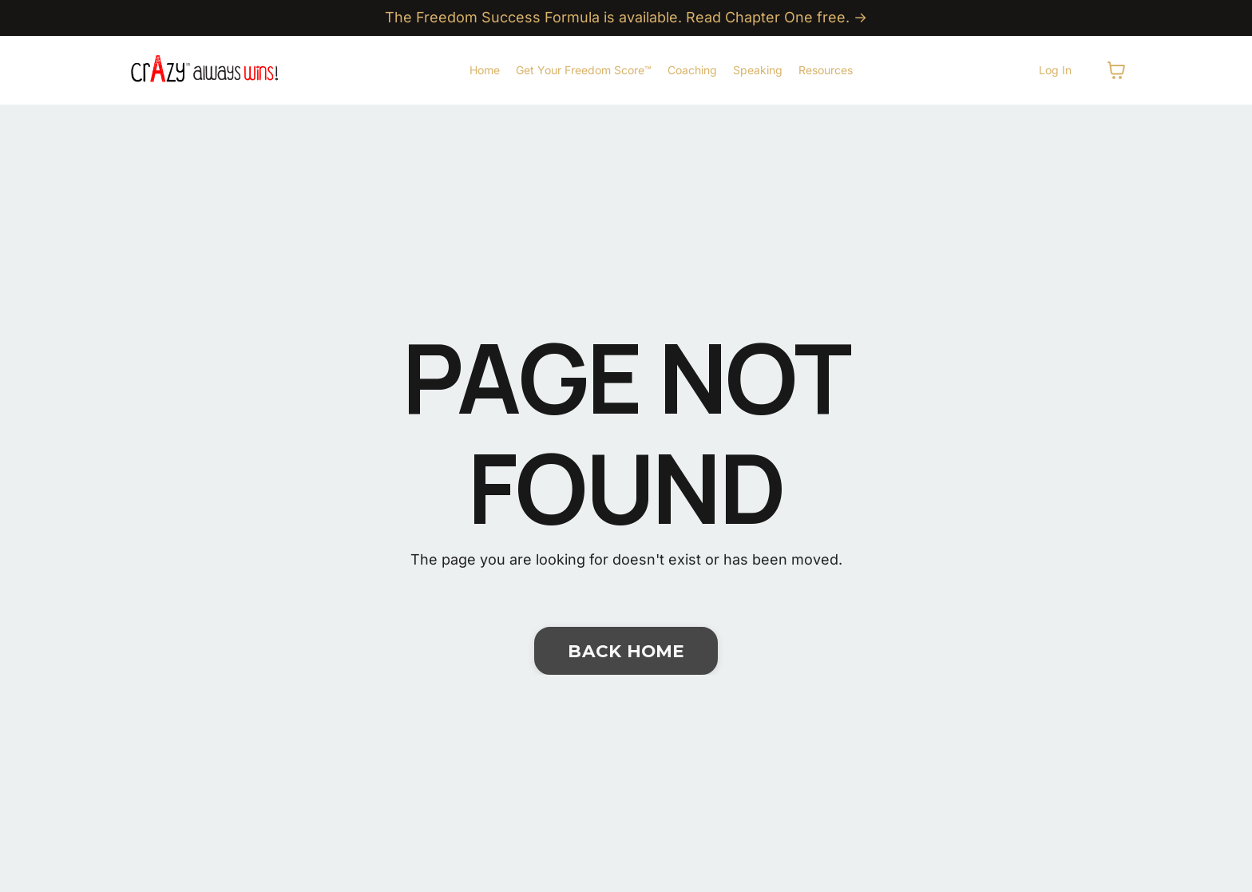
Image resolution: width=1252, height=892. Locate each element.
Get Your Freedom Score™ (584, 70)
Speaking (757, 70)
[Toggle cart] (1116, 70)
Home (485, 70)
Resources (825, 70)
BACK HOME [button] (625, 650)
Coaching (692, 70)
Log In (1055, 70)
